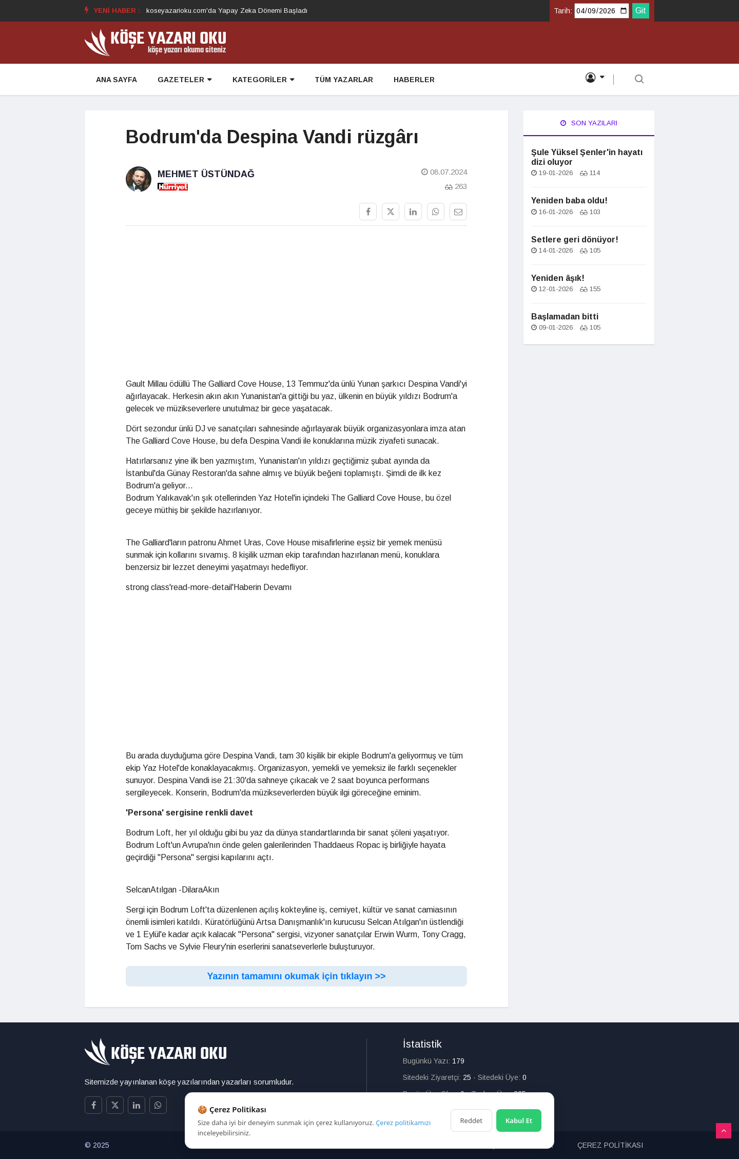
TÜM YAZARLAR (342, 80)
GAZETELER (183, 80)
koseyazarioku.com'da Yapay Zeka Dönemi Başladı (226, 10)
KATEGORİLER (262, 80)
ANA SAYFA (115, 80)
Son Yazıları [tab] (588, 123)
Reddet (471, 1120)
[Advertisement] (296, 306)
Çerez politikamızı (403, 1122)
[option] (226, 10)
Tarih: (563, 11)
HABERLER (412, 80)
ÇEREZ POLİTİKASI (610, 1145)
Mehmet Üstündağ (206, 174)
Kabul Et (518, 1120)
